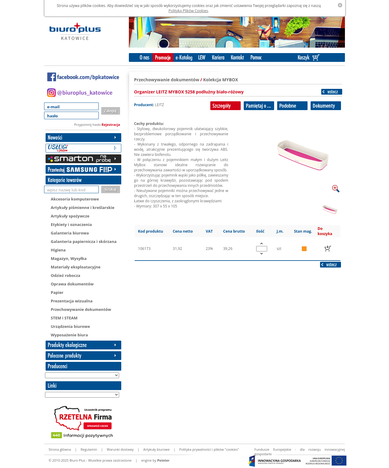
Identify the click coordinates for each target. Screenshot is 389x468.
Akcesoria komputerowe (75, 199)
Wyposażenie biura (69, 335)
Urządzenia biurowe (70, 326)
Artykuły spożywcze (70, 216)
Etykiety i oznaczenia (71, 224)
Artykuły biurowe (156, 449)
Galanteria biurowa (70, 233)
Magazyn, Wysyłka (69, 258)
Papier (57, 292)
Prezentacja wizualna (72, 301)
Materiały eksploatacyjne (76, 267)
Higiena (58, 250)
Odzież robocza (65, 275)
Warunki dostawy (120, 449)
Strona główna (60, 449)
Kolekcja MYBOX (220, 79)
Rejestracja (111, 124)
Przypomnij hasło (87, 124)
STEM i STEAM (64, 318)
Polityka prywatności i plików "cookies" (209, 449)
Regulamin (89, 449)
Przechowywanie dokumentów (81, 309)
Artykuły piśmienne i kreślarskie (82, 207)
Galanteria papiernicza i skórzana (84, 241)
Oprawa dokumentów (72, 284)
